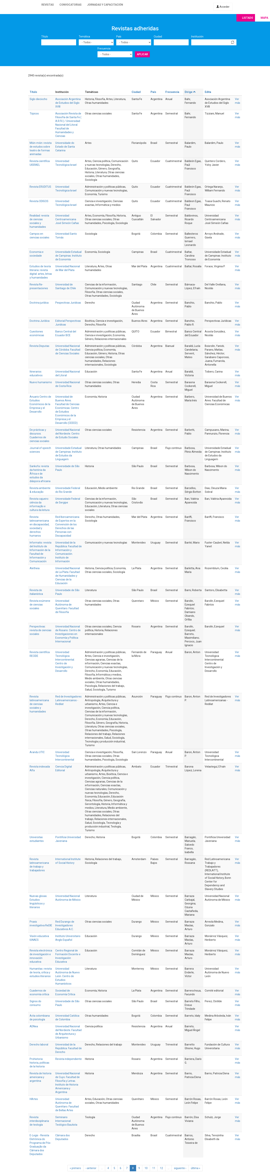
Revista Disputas (39, 345)
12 (161, 1168)
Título (44, 36)
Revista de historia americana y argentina (40, 1077)
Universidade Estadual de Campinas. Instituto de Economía (68, 255)
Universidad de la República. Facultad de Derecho (68, 1048)
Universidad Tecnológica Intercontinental (64, 756)
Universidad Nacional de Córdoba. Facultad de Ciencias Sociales (67, 349)
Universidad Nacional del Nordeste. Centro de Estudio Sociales (67, 433)
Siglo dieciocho (38, 99)
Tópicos (34, 113)
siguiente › (180, 1168)
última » (195, 1168)
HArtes (34, 1099)
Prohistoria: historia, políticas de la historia (39, 1062)
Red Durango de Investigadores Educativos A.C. (64, 925)
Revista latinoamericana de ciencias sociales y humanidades (39, 704)
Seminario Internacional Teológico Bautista (66, 1121)
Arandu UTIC (37, 752)
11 (153, 1168)
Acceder (223, 6)
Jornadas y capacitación (105, 4)
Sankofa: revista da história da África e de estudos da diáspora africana (40, 474)
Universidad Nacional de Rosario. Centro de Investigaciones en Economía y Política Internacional (68, 634)
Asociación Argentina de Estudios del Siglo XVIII (68, 103)
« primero (75, 1168)
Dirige (190, 91)
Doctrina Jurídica (40, 320)
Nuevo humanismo (41, 382)
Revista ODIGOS (39, 201)
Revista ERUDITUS (40, 186)
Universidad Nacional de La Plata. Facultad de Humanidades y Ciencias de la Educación (67, 576)
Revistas (47, 4)
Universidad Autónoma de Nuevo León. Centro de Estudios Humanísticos (67, 976)
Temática (84, 36)
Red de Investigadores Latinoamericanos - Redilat (68, 700)
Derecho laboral (39, 1044)
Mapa (264, 17)
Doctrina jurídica (39, 302)
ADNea (34, 1026)
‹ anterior (91, 1168)
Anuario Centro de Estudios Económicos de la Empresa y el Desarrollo (40, 404)
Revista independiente (68, 1058)
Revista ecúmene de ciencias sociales (40, 604)
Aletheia (35, 568)
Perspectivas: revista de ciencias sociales (40, 630)
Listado (247, 17)
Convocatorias (70, 4)
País (118, 36)
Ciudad (158, 36)
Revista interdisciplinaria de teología (39, 1121)
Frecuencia (104, 48)
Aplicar (142, 54)
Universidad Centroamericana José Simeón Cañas (67, 219)
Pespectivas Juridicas (68, 302)
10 (146, 1168)
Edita (208, 91)
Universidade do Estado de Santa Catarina (65, 146)
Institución (197, 36)
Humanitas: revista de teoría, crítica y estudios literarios (41, 972)
